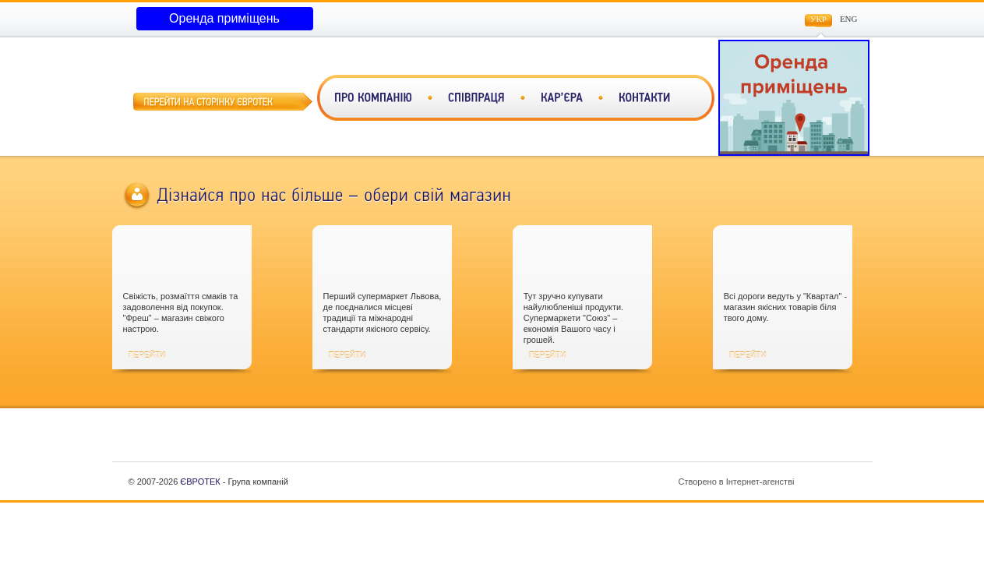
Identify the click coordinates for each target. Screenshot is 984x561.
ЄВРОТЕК (200, 481)
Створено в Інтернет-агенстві (769, 481)
